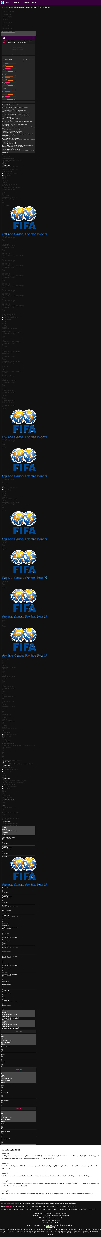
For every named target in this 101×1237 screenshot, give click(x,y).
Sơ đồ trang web (37, 1215)
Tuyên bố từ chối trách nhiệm (60, 1215)
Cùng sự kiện (7, 175)
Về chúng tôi (46, 1215)
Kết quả (34, 2)
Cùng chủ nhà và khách (10, 173)
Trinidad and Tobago (6, 1019)
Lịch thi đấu (26, 2)
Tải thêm (4, 1199)
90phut (8, 2)
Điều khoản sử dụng (45, 1218)
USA (3, 1009)
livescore (16, 2)
